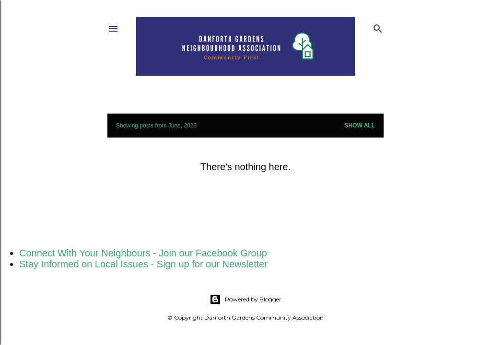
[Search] (378, 26)
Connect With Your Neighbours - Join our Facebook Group (143, 253)
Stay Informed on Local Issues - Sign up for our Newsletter (143, 264)
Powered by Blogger (245, 299)
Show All (359, 125)
